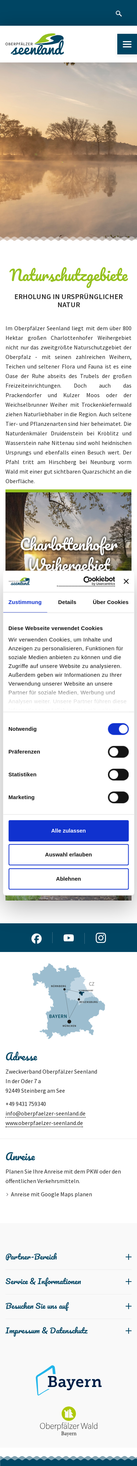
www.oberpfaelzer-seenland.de (44, 1123)
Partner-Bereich (31, 1256)
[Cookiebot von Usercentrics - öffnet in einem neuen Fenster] (86, 581)
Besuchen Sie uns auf (36, 1305)
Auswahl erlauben (68, 854)
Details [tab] (67, 602)
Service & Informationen (43, 1281)
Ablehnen (68, 879)
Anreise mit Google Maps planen (51, 1194)
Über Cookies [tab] (111, 602)
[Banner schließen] (126, 581)
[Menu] (127, 44)
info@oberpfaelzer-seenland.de (45, 1113)
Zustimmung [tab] (25, 602)
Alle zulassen (68, 830)
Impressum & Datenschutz (46, 1330)
